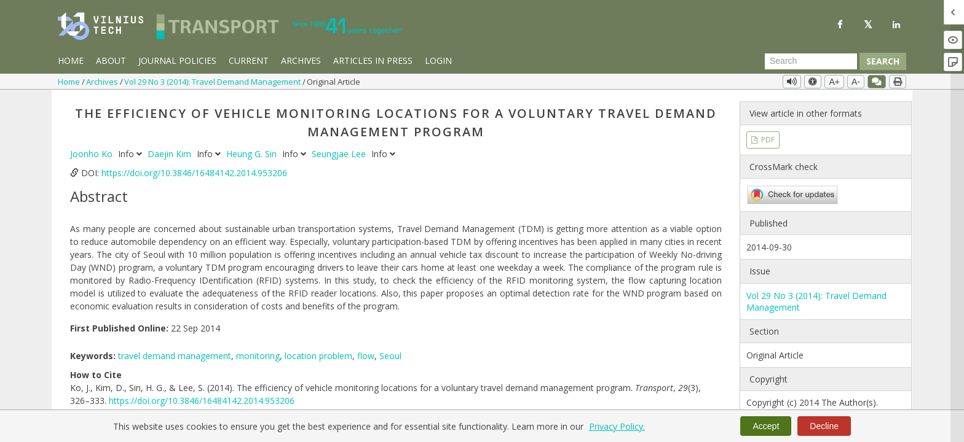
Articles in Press (373, 60)
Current (249, 60)
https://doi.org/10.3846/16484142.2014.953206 (194, 173)
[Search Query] (811, 61)
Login (438, 60)
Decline (824, 426)
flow (365, 356)
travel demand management (174, 356)
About (111, 60)
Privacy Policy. (617, 426)
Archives (301, 60)
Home (71, 60)
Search (882, 61)
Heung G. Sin (252, 154)
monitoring (258, 356)
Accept (766, 426)
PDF (767, 139)
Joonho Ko (92, 154)
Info (131, 154)
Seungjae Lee (340, 154)
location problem (318, 356)
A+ (834, 82)
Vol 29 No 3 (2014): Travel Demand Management (213, 81)
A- (855, 82)
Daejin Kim (171, 154)
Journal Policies (177, 60)
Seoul (390, 356)
